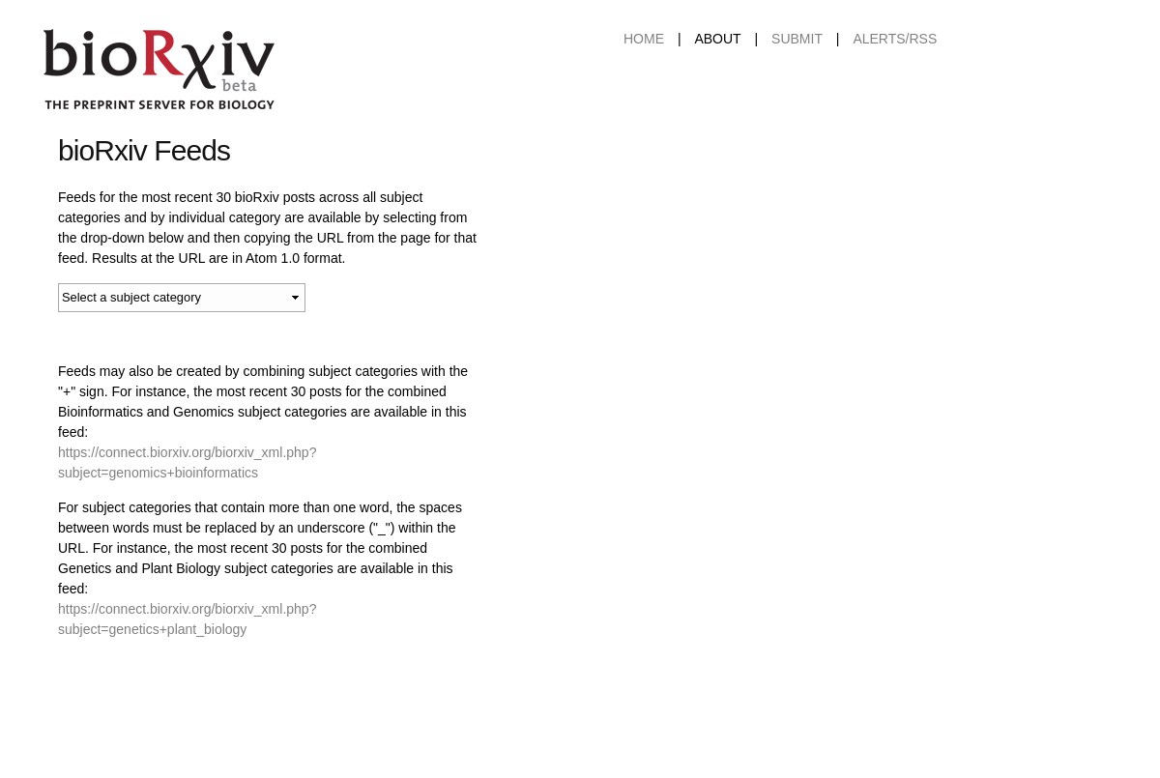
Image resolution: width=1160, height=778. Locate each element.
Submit (797, 38)
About (717, 38)
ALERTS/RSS (895, 38)
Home (644, 38)
